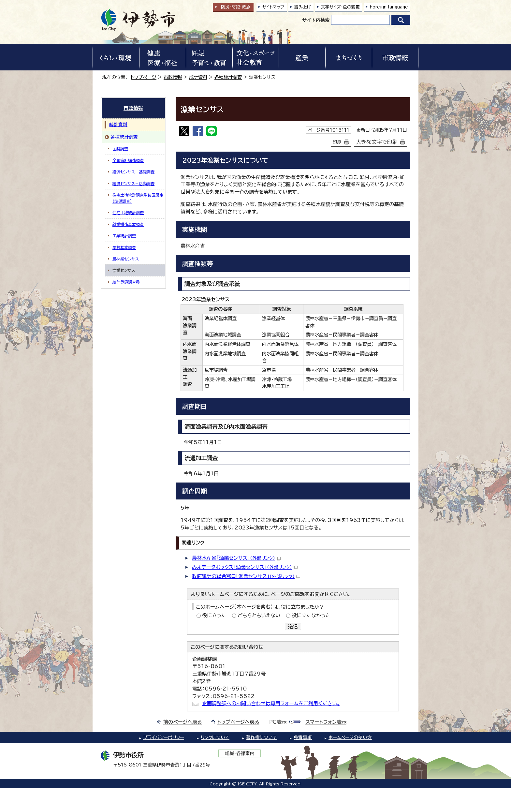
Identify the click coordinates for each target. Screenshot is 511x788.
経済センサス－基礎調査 (133, 172)
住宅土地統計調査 (128, 213)
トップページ (143, 77)
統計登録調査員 (126, 282)
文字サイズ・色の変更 (340, 7)
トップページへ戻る (238, 722)
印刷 (337, 142)
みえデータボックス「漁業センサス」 (245, 567)
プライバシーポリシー (163, 737)
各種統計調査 (228, 77)
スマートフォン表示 (325, 722)
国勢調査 (120, 149)
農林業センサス (125, 259)
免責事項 (303, 737)
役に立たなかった (311, 615)
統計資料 (198, 77)
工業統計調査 (124, 236)
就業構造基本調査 (128, 224)
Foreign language (389, 7)
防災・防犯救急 (235, 7)
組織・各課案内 (240, 753)
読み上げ (302, 7)
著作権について (261, 737)
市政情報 (173, 77)
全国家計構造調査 (128, 160)
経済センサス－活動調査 (133, 184)
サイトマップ (273, 7)
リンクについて (215, 737)
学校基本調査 (124, 247)
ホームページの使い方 (350, 737)
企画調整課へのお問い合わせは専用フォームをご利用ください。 (271, 703)
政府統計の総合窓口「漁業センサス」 (246, 576)
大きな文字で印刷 (377, 141)
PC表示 (277, 722)
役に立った (214, 615)
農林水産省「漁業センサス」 (236, 558)
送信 (293, 626)
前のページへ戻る (182, 722)
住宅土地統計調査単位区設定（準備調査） (137, 198)
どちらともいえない (259, 615)
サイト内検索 (315, 19)
